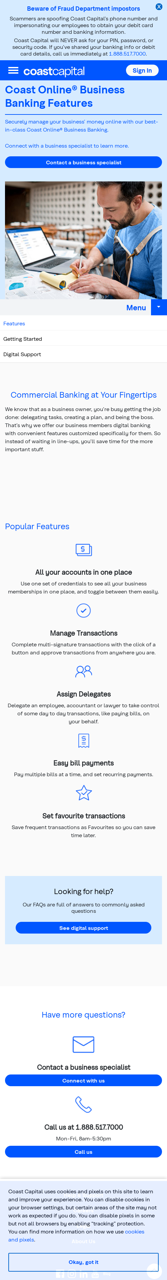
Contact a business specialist (83, 162)
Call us (83, 1151)
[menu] (13, 70)
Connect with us (83, 1080)
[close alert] (160, 7)
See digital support (83, 928)
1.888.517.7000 (127, 53)
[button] (142, 70)
